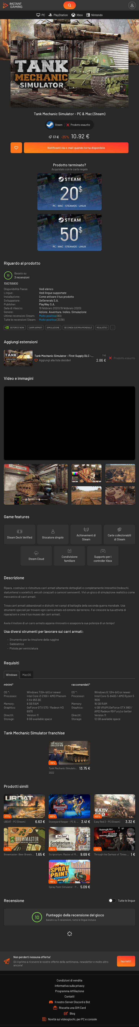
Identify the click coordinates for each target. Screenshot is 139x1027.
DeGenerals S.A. (49, 246)
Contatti (69, 943)
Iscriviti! (126, 908)
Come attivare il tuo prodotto (56, 242)
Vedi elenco (46, 235)
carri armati (35, 273)
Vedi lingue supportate (52, 239)
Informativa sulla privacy (69, 933)
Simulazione (79, 258)
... (113, 273)
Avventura (55, 258)
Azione (43, 258)
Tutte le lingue (121, 846)
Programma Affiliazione (69, 938)
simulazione (53, 273)
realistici (102, 273)
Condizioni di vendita (69, 927)
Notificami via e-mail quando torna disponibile (76, 147)
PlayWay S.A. (47, 250)
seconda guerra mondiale (78, 273)
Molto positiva (48, 261)
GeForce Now (17, 273)
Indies (66, 258)
